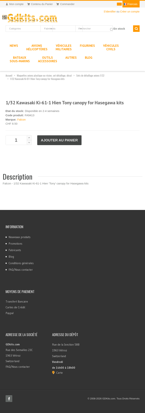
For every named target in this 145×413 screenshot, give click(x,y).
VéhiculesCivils (111, 47)
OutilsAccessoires (47, 59)
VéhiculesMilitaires (64, 47)
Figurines (87, 46)
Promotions (15, 243)
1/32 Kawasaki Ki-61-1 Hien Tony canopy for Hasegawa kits (37, 79)
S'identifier (110, 11)
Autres (71, 58)
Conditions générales (21, 263)
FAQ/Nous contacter (21, 269)
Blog (11, 256)
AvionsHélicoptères (36, 47)
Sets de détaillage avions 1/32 (90, 75)
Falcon (21, 119)
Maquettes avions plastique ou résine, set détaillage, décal (44, 75)
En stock (119, 28)
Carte (59, 372)
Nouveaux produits (20, 237)
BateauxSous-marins (20, 59)
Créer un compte (129, 11)
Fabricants (15, 250)
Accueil (9, 75)
